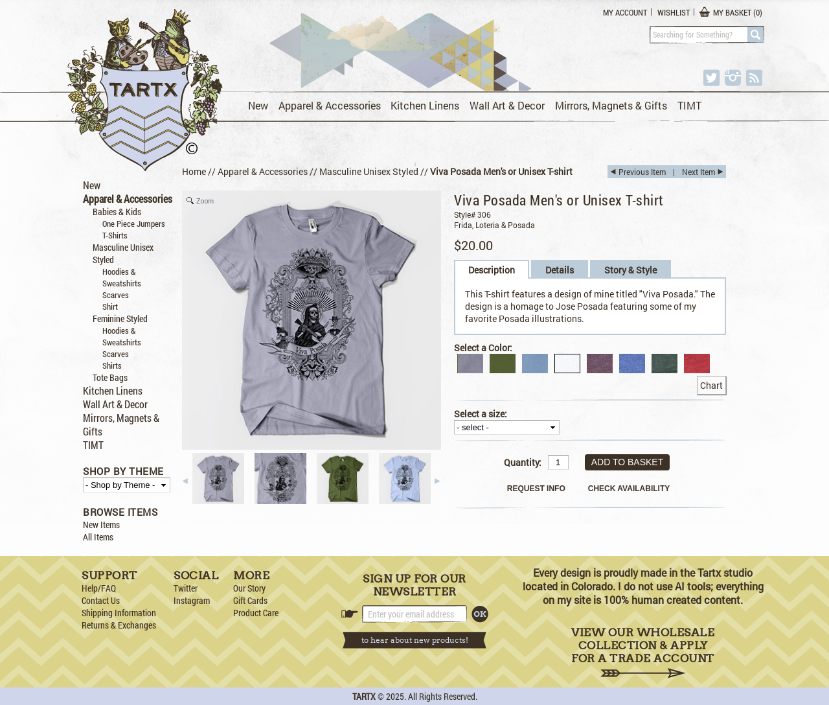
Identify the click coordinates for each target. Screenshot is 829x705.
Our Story (249, 588)
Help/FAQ (99, 588)
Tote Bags (110, 377)
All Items (98, 537)
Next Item (698, 172)
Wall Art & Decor (507, 105)
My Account (625, 12)
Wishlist (673, 12)
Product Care (255, 613)
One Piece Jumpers (133, 223)
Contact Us (101, 600)
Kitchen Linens (425, 105)
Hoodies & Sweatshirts (121, 277)
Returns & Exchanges (119, 625)
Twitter (186, 588)
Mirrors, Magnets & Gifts (611, 105)
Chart (711, 385)
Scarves (115, 295)
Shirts (112, 365)
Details (559, 270)
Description (491, 270)
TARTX (364, 696)
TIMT (689, 105)
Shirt (110, 306)
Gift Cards (250, 600)
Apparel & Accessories (329, 105)
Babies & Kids (117, 211)
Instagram (192, 600)
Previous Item (642, 172)
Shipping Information (119, 613)
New (258, 105)
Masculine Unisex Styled (368, 171)
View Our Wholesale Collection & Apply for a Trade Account (642, 652)
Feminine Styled (120, 318)
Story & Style (630, 270)
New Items (101, 524)
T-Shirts (115, 235)
